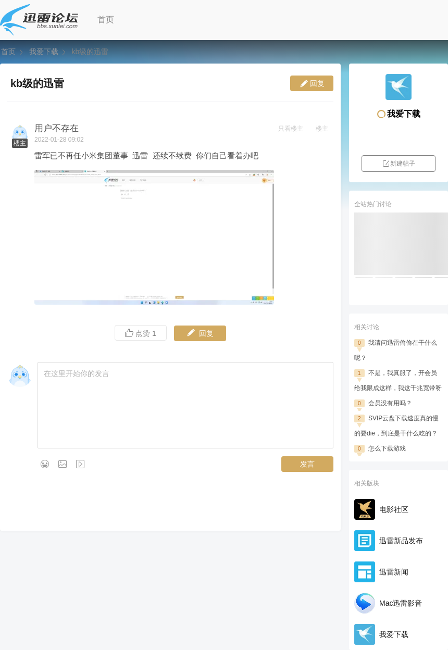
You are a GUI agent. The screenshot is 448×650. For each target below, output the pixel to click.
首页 (105, 19)
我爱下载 (43, 51)
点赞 (140, 333)
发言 (307, 464)
